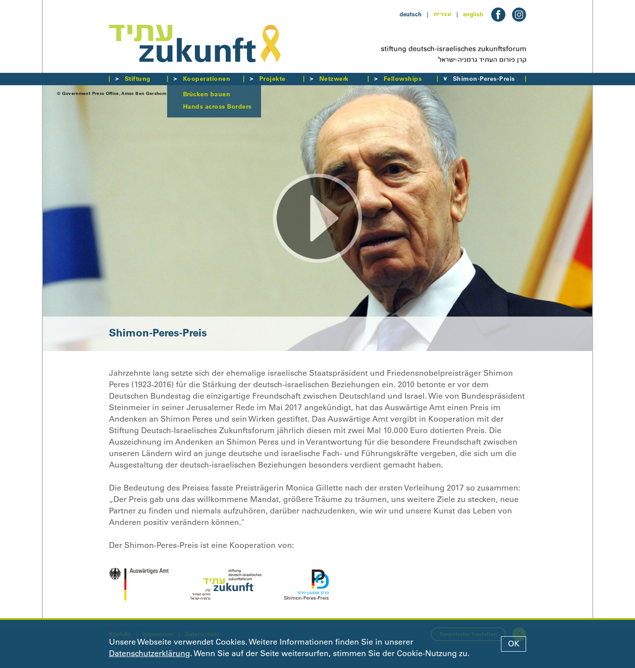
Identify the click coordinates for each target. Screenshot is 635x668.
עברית (442, 14)
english (473, 14)
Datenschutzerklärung (149, 653)
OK (513, 644)
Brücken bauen (206, 94)
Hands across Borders (217, 106)
